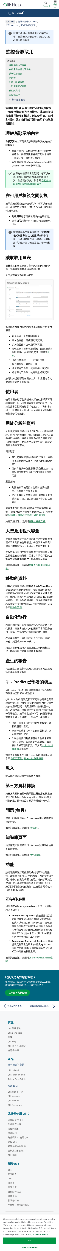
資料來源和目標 (15, 1150)
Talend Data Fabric (17, 1079)
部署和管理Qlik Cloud (27, 21)
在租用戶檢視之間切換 (20, 69)
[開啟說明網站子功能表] (4, 13)
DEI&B (11, 1183)
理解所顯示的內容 (17, 65)
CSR (9, 1178)
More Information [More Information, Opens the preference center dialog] (29, 1247)
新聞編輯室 (13, 1200)
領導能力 (12, 1174)
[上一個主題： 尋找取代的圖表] (15, 1006)
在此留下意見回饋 (17, 992)
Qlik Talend (13, 1070)
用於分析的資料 (16, 82)
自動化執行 (14, 94)
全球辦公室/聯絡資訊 (18, 1204)
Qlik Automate (15, 1105)
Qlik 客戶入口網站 (16, 1046)
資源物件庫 (13, 1050)
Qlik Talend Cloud (16, 1074)
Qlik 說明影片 (14, 1028)
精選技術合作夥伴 (17, 1146)
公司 (10, 1169)
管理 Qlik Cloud (12, 25)
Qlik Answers (14, 1096)
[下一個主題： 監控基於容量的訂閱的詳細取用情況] (43, 1006)
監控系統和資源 (28, 25)
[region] (29, 1232)
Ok (29, 1240)
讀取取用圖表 (15, 73)
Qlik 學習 (12, 1041)
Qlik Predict (13, 1100)
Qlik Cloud (16, 13)
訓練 (10, 1037)
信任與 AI (12, 1133)
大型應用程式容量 (17, 86)
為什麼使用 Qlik (15, 1119)
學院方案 (12, 1187)
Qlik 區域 (12, 1155)
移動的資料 (14, 90)
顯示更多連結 (18, 99)
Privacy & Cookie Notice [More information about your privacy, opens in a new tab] (37, 1234)
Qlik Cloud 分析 (15, 1091)
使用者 (12, 77)
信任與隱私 (13, 1128)
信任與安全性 (14, 1124)
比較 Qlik (12, 1141)
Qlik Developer (15, 1032)
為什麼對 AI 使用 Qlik (18, 1137)
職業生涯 (12, 1196)
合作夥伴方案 (14, 1191)
